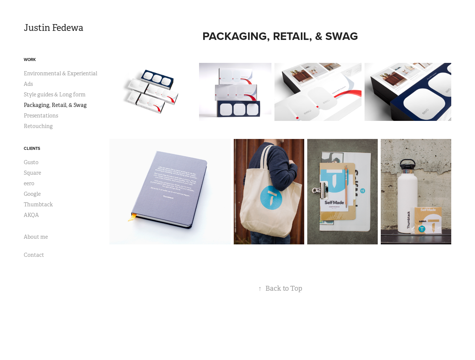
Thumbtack (38, 204)
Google (32, 194)
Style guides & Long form (55, 94)
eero (29, 183)
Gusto (31, 162)
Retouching (38, 126)
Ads (28, 84)
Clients (32, 148)
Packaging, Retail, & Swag (55, 105)
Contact (34, 255)
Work (30, 59)
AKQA (31, 215)
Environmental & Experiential (60, 73)
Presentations (41, 115)
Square (32, 172)
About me (36, 236)
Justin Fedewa (53, 28)
